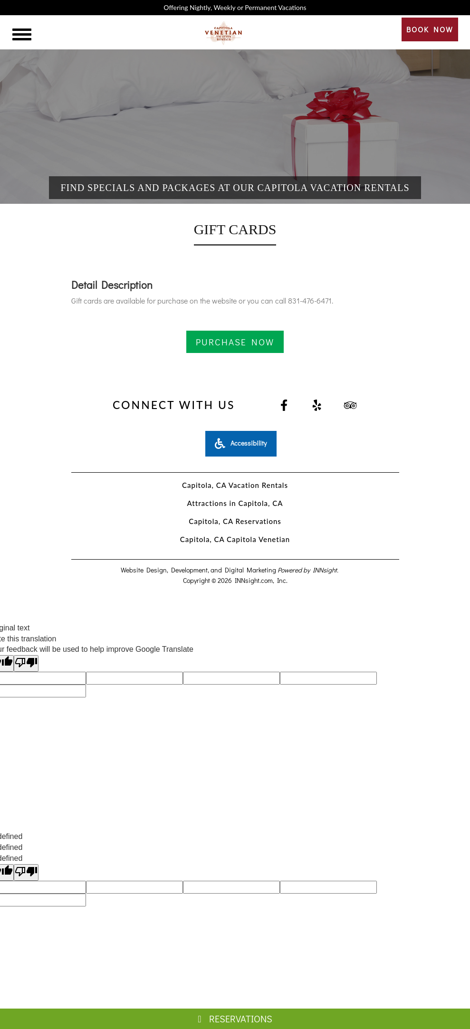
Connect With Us (174, 404)
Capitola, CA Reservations (235, 521)
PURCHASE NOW (235, 342)
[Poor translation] (26, 663)
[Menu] (22, 36)
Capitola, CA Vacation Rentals (235, 485)
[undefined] (26, 872)
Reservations (235, 1018)
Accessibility (241, 443)
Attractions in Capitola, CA (235, 503)
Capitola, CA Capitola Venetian (235, 539)
